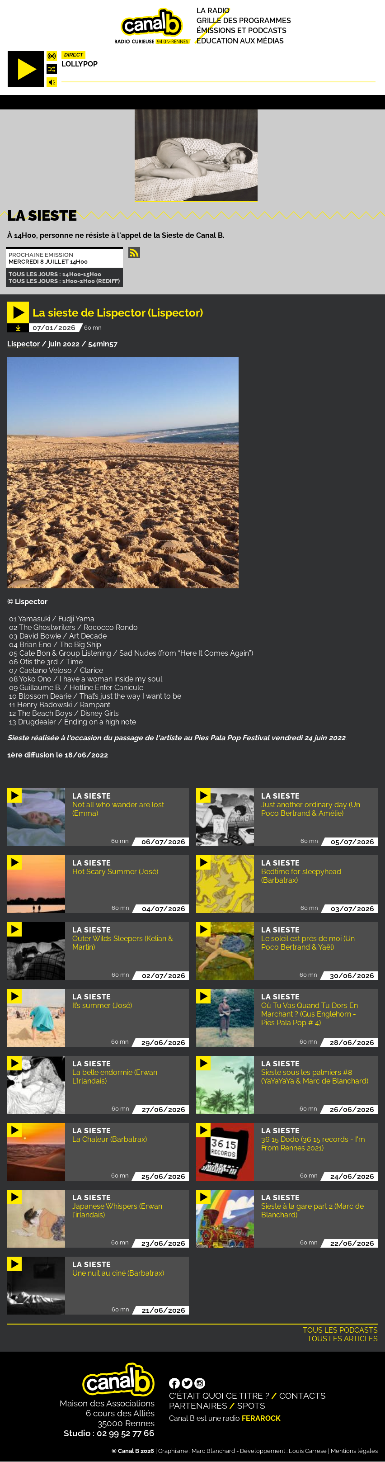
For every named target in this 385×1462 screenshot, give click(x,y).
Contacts (302, 1395)
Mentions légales (354, 1451)
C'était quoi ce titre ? (219, 1395)
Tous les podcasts (340, 1330)
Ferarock (261, 1418)
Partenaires (198, 1405)
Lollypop (79, 64)
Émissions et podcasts (241, 31)
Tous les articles (342, 1338)
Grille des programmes (244, 20)
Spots (251, 1405)
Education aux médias (240, 41)
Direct (73, 54)
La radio (213, 10)
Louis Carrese (308, 1451)
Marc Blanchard (213, 1451)
